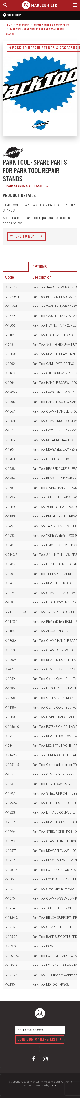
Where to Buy (26, 236)
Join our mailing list (40, 1039)
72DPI (53, 1085)
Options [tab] (39, 267)
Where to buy (12, 15)
